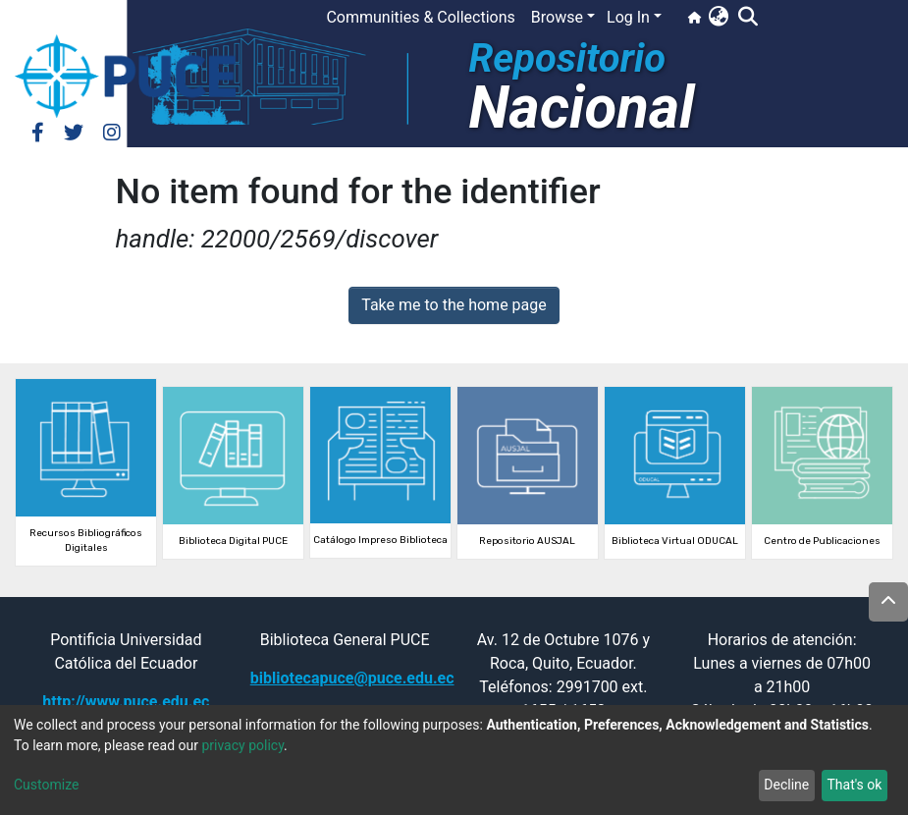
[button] (718, 17)
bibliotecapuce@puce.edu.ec (352, 678)
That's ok (854, 784)
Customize (46, 784)
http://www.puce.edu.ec (125, 701)
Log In (628, 17)
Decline (786, 784)
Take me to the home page (454, 305)
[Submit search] (747, 17)
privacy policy (242, 745)
